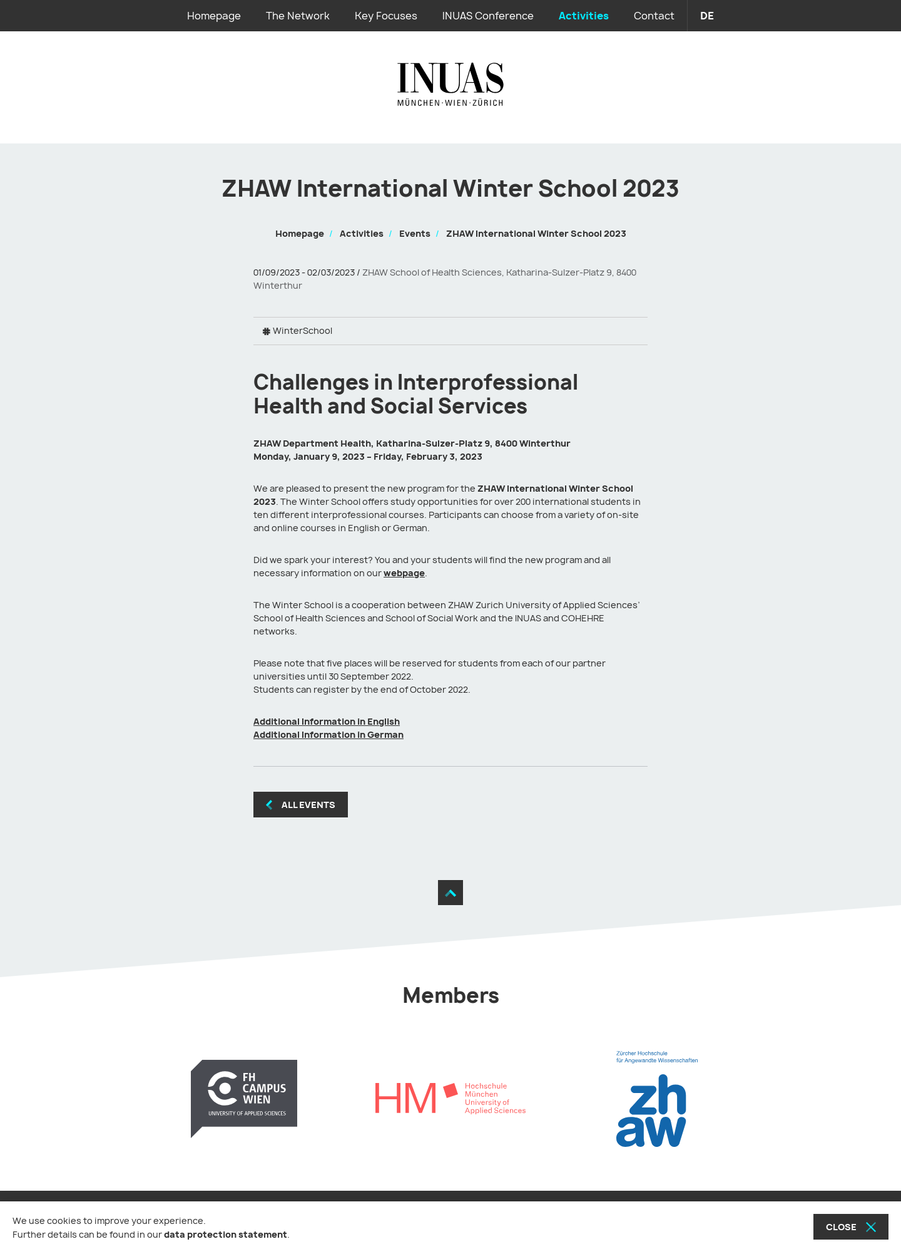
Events (414, 233)
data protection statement (225, 1234)
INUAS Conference (488, 16)
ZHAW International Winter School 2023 (536, 233)
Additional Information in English (326, 721)
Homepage (214, 16)
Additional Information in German (328, 734)
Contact (654, 16)
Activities (584, 16)
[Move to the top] (450, 892)
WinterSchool (302, 330)
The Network (298, 16)
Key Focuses (386, 16)
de (707, 16)
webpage (404, 573)
